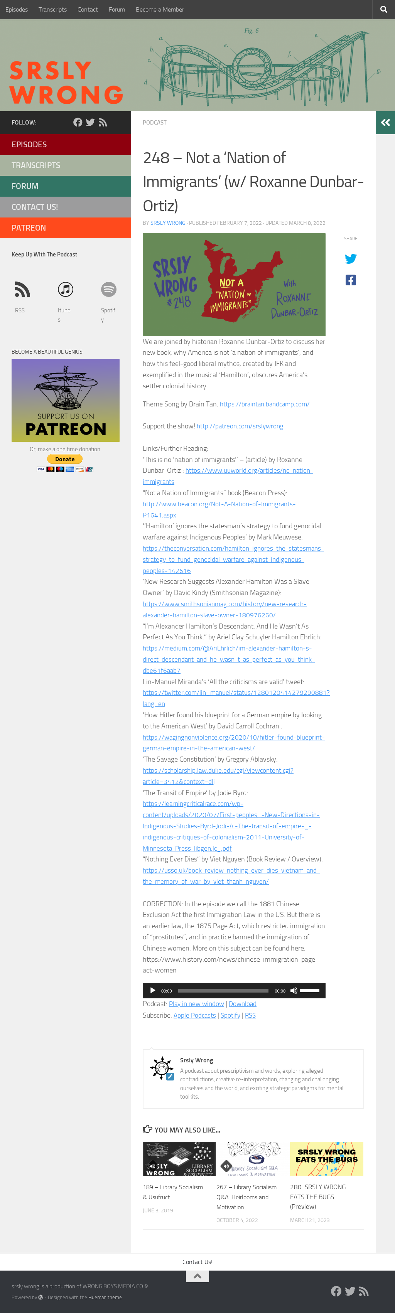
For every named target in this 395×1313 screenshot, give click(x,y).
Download (247, 1003)
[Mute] (294, 990)
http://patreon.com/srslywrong (242, 425)
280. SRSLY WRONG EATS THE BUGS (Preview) (318, 1196)
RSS (253, 1015)
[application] (234, 990)
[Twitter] (90, 122)
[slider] (223, 990)
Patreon (29, 228)
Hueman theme (105, 1297)
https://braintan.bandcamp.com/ (267, 403)
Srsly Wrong (168, 222)
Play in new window (198, 1003)
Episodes (16, 9)
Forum (117, 9)
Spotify (232, 1015)
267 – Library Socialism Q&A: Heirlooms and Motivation (249, 1196)
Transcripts (53, 9)
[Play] (153, 990)
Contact (88, 9)
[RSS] (102, 122)
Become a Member (160, 9)
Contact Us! (35, 207)
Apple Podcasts (196, 1015)
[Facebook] (78, 122)
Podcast (155, 122)
